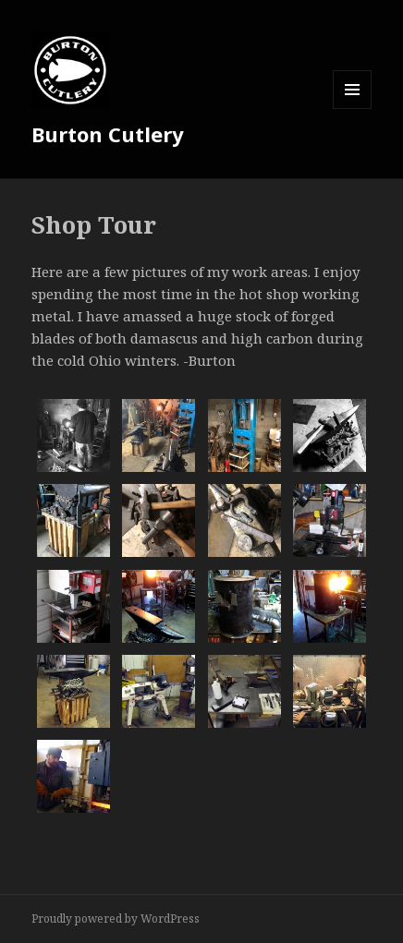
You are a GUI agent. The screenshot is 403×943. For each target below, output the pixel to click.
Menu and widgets (353, 108)
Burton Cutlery (107, 134)
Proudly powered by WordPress (115, 918)
